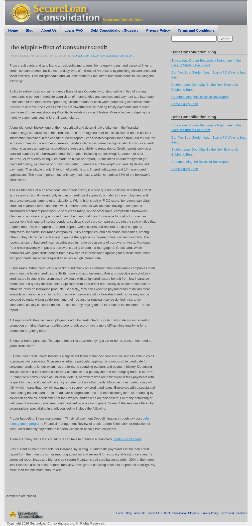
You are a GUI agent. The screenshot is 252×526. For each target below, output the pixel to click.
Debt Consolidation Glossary (114, 30)
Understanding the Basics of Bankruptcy (200, 97)
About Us (49, 30)
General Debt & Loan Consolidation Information (102, 55)
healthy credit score (127, 439)
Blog (29, 30)
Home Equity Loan (184, 104)
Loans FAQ (73, 30)
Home (13, 30)
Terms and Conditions (196, 30)
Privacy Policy (158, 30)
